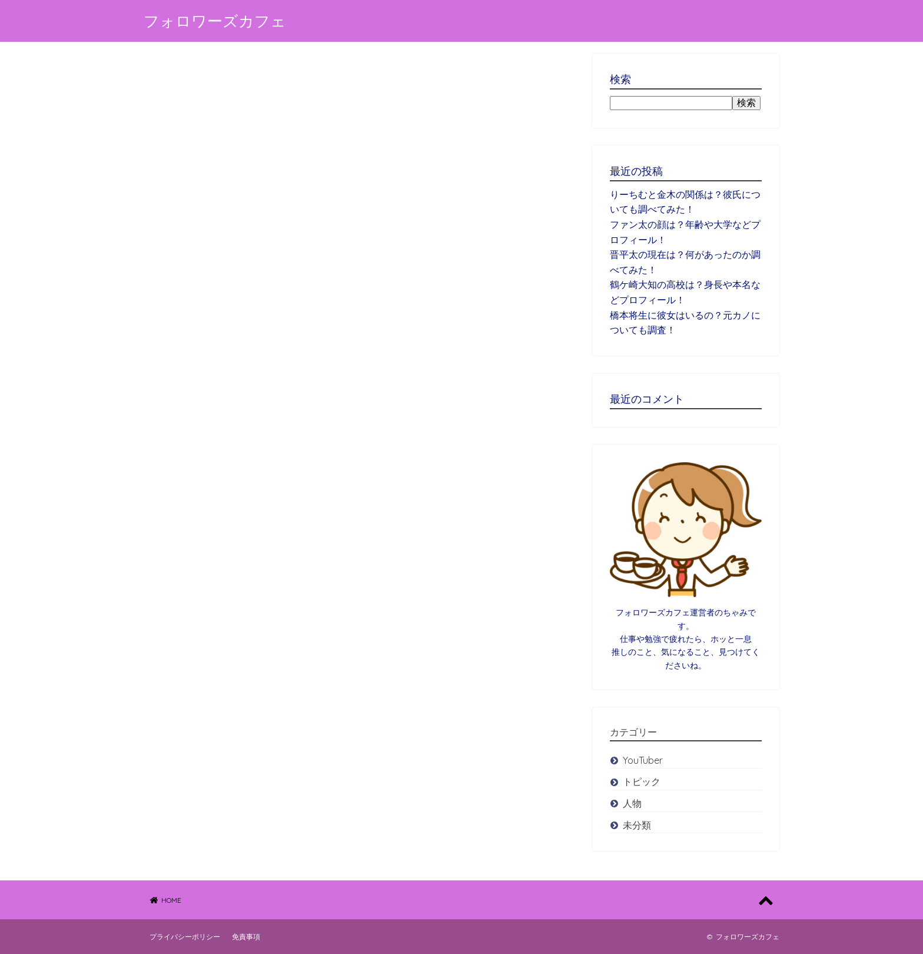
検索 (746, 103)
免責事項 (246, 936)
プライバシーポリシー (185, 936)
